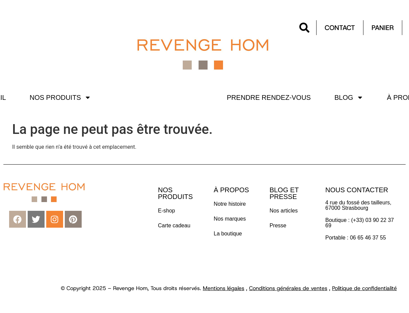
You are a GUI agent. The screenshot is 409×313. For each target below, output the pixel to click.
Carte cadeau (174, 225)
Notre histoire (230, 204)
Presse (278, 225)
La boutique (228, 233)
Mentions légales (223, 288)
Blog (348, 97)
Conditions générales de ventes (288, 288)
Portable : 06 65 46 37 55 (355, 237)
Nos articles (284, 211)
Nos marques (230, 219)
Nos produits (60, 97)
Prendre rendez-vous (269, 97)
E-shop (166, 211)
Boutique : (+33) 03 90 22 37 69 (359, 222)
